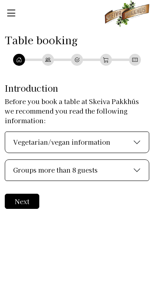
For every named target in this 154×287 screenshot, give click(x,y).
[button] (11, 12)
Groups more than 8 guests (55, 170)
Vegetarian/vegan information (61, 142)
